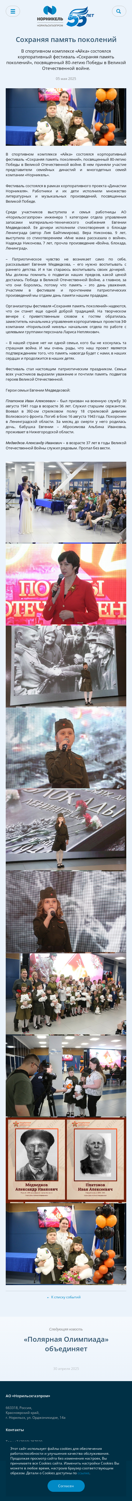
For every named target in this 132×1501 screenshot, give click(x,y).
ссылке (83, 1473)
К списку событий (66, 1297)
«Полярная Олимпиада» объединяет (66, 1343)
